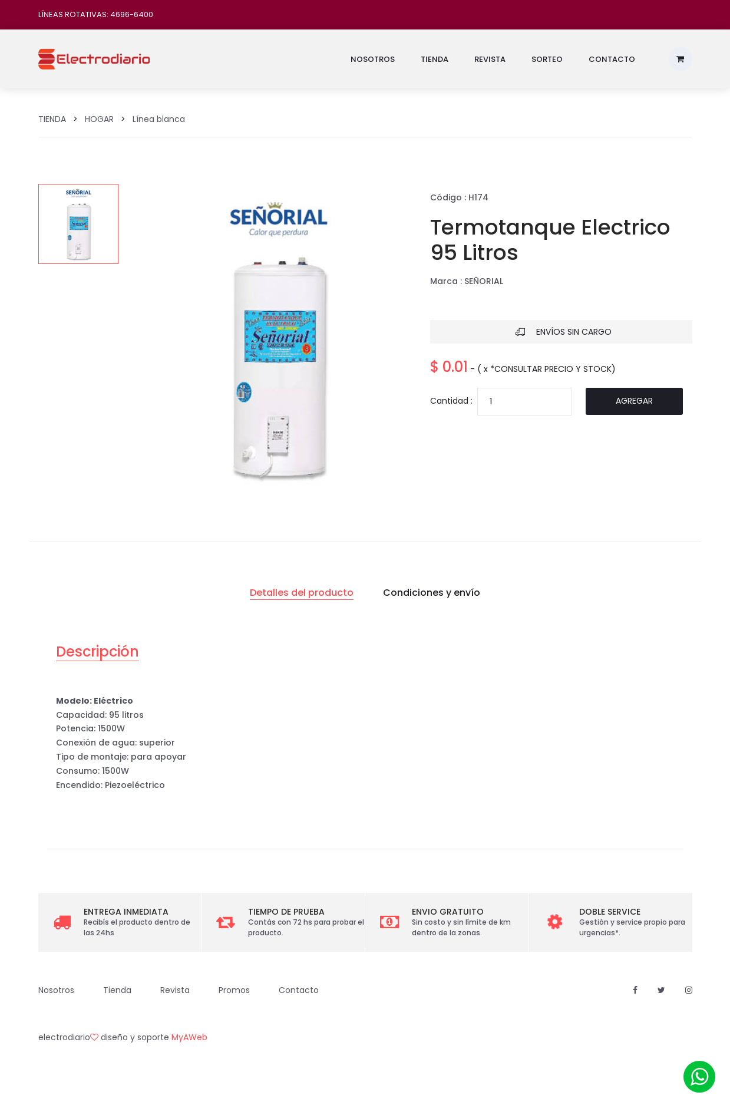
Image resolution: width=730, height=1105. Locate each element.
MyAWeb (189, 1037)
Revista (490, 59)
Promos (234, 990)
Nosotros (373, 59)
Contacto (612, 59)
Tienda (434, 59)
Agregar (634, 401)
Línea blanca (159, 119)
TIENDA (52, 119)
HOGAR (99, 119)
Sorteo (547, 59)
